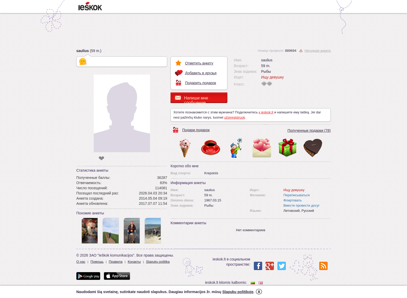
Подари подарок (196, 130)
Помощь (97, 262)
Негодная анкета (317, 51)
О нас (80, 262)
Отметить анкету (199, 63)
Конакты (134, 262)
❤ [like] (101, 158)
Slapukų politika (157, 262)
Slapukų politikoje (237, 292)
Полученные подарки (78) (309, 130)
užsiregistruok (234, 117)
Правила (116, 262)
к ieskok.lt (266, 112)
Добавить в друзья (200, 73)
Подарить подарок (200, 83)
